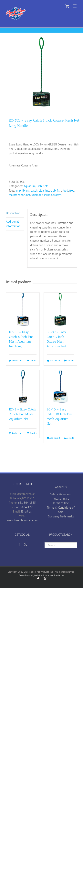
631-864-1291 (25, 507)
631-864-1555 (27, 502)
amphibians (23, 190)
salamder (36, 195)
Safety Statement (60, 494)
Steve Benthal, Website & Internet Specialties (41, 575)
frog (71, 190)
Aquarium (30, 186)
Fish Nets (42, 186)
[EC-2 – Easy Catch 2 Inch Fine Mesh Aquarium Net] (22, 386)
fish (59, 190)
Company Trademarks (61, 516)
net (28, 195)
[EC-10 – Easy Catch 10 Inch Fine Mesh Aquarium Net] (60, 386)
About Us (61, 487)
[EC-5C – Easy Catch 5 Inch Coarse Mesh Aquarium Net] (60, 309)
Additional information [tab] (13, 224)
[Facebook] (19, 544)
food (65, 190)
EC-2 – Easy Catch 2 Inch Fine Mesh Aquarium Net (22, 414)
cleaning (44, 190)
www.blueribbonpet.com (22, 520)
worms (57, 195)
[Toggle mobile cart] (67, 6)
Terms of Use (61, 503)
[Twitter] (25, 544)
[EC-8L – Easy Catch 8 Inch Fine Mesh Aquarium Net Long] (22, 309)
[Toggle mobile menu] (75, 6)
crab (53, 190)
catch (34, 190)
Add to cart (17, 360)
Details (32, 360)
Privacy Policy (61, 499)
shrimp (48, 195)
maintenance (17, 195)
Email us (26, 511)
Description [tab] (13, 213)
